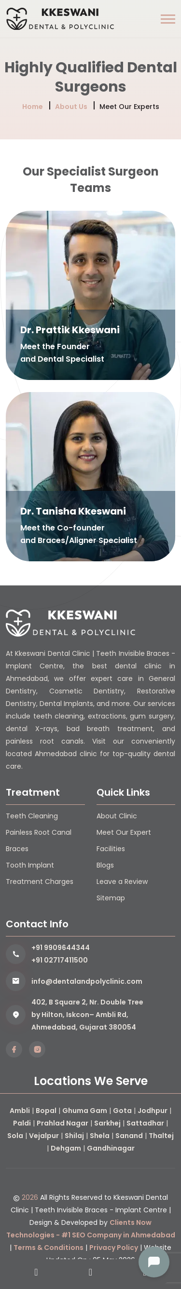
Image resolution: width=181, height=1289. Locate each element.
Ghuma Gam (84, 1110)
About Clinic (117, 816)
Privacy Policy (113, 1247)
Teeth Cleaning (32, 816)
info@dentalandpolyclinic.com (86, 981)
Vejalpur (44, 1135)
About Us (71, 106)
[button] (168, 19)
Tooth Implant (30, 865)
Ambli (20, 1110)
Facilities (111, 849)
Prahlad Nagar (62, 1123)
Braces (17, 849)
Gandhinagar (111, 1148)
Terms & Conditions (49, 1247)
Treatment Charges (39, 881)
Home (32, 106)
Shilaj (74, 1135)
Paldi (22, 1123)
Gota (122, 1110)
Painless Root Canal (38, 832)
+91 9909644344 (60, 947)
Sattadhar (145, 1123)
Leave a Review (122, 881)
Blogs (105, 865)
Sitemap (111, 898)
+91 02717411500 (59, 960)
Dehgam (66, 1148)
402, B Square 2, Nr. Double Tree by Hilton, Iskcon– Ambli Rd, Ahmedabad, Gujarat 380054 (87, 1014)
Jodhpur (152, 1110)
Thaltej (161, 1135)
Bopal (46, 1110)
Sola (15, 1135)
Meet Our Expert (124, 832)
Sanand (129, 1135)
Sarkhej (107, 1123)
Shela (100, 1135)
